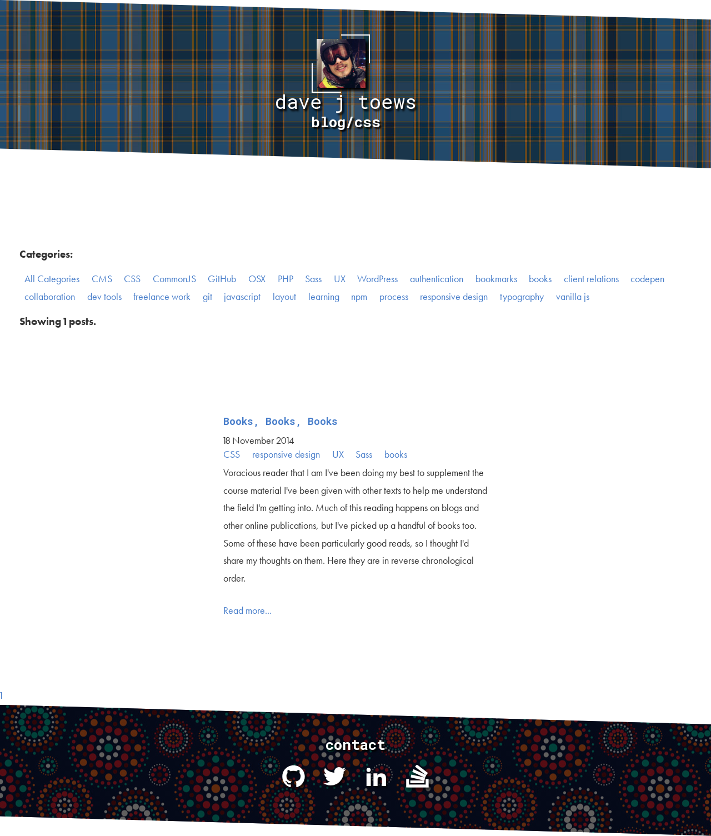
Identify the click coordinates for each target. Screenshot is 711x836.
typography (522, 297)
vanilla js (572, 297)
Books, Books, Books (280, 421)
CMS (102, 279)
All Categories (51, 279)
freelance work (162, 297)
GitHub (222, 279)
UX (340, 279)
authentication (436, 279)
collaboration (49, 297)
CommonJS (174, 279)
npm (359, 297)
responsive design (454, 297)
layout (284, 297)
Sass (313, 279)
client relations (591, 279)
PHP (285, 279)
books (540, 279)
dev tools (104, 297)
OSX (257, 279)
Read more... (247, 610)
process (393, 297)
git (207, 297)
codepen (647, 279)
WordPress (377, 279)
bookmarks (496, 279)
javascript (242, 297)
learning (323, 297)
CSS (132, 279)
